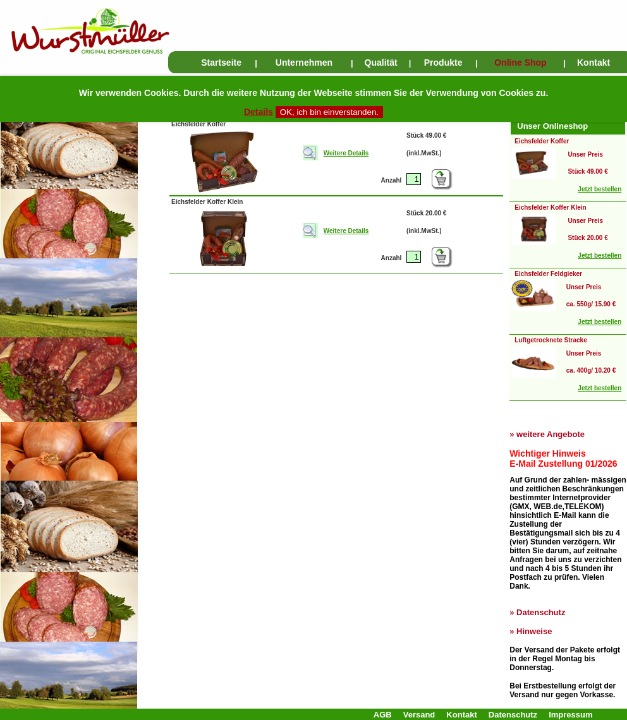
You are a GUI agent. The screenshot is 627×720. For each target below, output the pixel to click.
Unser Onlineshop (552, 126)
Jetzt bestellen (599, 189)
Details (258, 112)
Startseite (221, 62)
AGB (383, 714)
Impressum (570, 714)
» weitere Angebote (547, 434)
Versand (419, 714)
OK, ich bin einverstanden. (329, 112)
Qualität (381, 62)
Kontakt (593, 62)
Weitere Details (346, 153)
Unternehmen (304, 62)
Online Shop (520, 62)
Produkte (443, 62)
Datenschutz (540, 612)
